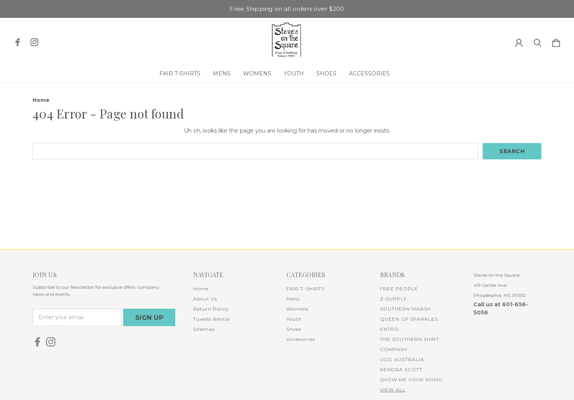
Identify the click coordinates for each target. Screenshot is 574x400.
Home (200, 289)
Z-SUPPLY (393, 299)
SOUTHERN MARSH (405, 309)
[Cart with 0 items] (556, 41)
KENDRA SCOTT (401, 369)
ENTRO (389, 329)
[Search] (537, 41)
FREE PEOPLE (399, 289)
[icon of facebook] (18, 42)
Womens (257, 73)
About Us (205, 299)
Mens (221, 73)
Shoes (326, 73)
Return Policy (211, 309)
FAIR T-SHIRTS (180, 73)
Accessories (369, 73)
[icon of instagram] (34, 42)
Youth (294, 73)
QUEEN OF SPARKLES (409, 319)
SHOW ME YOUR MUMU (411, 380)
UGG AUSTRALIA (402, 359)
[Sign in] (518, 41)
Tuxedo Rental (211, 319)
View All (393, 390)
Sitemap (204, 329)
